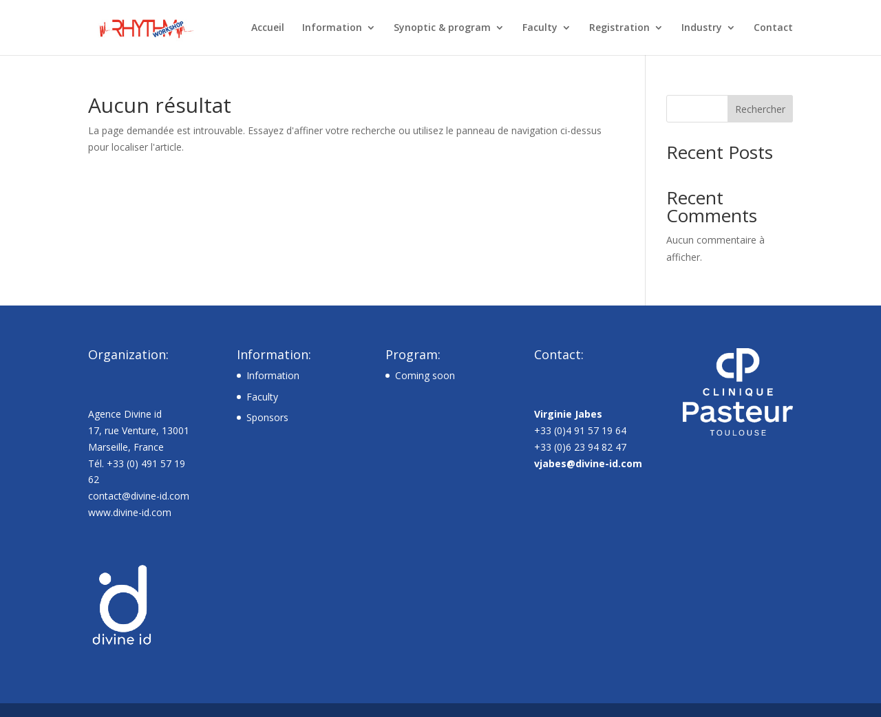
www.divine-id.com (129, 512)
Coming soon (425, 375)
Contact (773, 28)
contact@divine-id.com (138, 495)
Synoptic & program (442, 28)
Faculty (540, 28)
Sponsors (267, 417)
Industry (701, 28)
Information (332, 28)
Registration (619, 28)
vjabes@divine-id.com (588, 463)
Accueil (267, 28)
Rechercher (760, 109)
